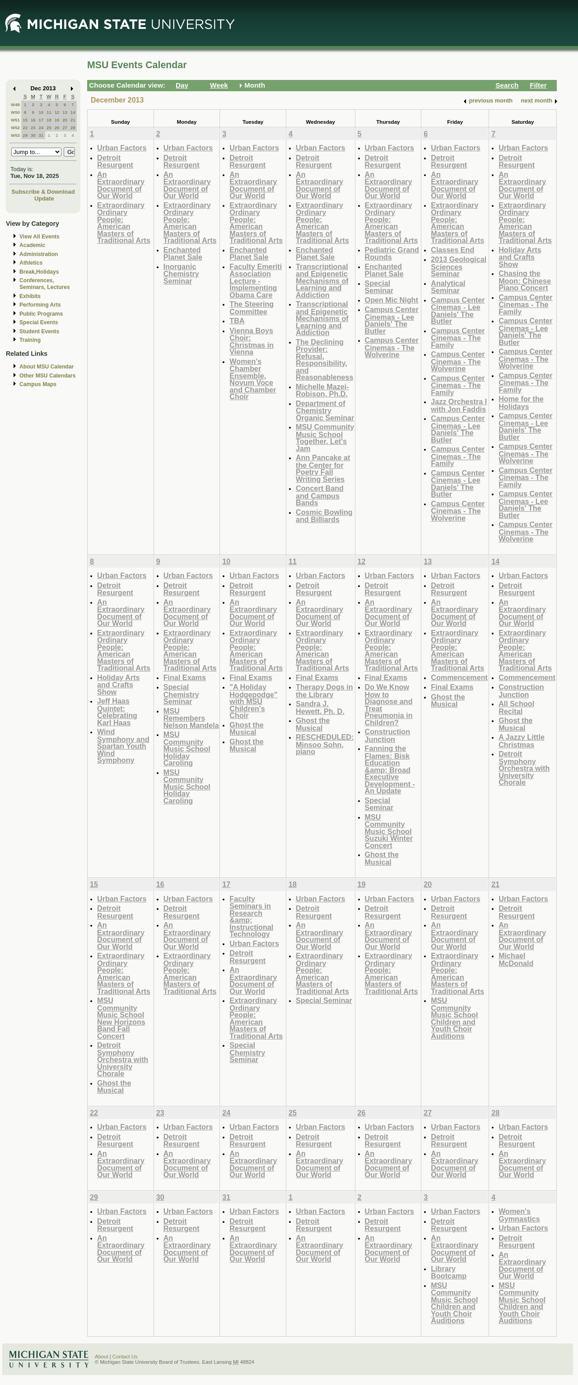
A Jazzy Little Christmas (522, 741)
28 (72, 127)
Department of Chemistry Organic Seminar (325, 410)
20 (64, 119)
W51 (15, 119)
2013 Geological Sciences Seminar (458, 266)
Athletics (30, 263)
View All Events (39, 236)
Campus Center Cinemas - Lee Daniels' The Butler (392, 320)
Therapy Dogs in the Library (324, 691)
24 (40, 127)
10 (40, 112)
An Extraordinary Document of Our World (120, 185)
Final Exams (184, 677)
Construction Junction (387, 735)
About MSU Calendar (46, 367)
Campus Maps (37, 384)
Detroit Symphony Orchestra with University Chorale (524, 768)
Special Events (38, 322)
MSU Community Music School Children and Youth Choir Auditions (454, 1018)
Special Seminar (379, 287)
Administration (38, 254)
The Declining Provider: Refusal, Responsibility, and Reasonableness (325, 360)
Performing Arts (40, 305)
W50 (15, 112)
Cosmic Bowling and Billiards (324, 516)
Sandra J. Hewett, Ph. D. (320, 707)
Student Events (39, 331)
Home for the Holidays (521, 402)
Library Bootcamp (448, 1272)
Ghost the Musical (246, 729)
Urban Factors (122, 148)
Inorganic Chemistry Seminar (181, 273)
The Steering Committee (251, 308)
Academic (32, 245)
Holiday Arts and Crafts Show (520, 257)
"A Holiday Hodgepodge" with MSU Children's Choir (253, 701)
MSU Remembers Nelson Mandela (191, 718)
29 (25, 135)
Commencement (459, 677)
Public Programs (41, 314)
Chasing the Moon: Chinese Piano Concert (525, 280)
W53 (15, 135)
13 (64, 112)
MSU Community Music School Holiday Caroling (186, 748)
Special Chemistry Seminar (181, 694)
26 (57, 127)
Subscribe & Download (43, 191)
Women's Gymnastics (519, 1215)
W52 (15, 127)
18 (49, 119)
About (101, 1356)
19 (57, 119)
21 (72, 119)
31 (40, 135)
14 (72, 112)
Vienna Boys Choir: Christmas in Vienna (251, 341)
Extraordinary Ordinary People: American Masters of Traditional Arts (123, 223)
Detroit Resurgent (115, 161)
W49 (15, 104)
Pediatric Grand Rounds (392, 253)
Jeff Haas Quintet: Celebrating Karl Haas (117, 712)
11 (49, 112)
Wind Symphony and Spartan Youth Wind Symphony (123, 745)
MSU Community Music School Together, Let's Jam (325, 437)
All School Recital (516, 707)
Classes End (452, 250)
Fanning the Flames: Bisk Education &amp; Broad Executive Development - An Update (390, 769)
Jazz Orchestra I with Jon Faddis (459, 405)
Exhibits (30, 296)
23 (33, 127)
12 (57, 112)
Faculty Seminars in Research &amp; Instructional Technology (251, 916)
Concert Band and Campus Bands (320, 495)
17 (40, 119)
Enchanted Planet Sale (182, 253)
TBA (236, 321)
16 (33, 119)
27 (64, 127)
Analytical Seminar (448, 287)
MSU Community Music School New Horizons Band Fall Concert (121, 1018)
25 (49, 127)
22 (25, 127)
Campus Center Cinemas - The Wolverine (392, 347)
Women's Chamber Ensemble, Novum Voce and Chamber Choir (252, 379)
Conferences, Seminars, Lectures (44, 283)
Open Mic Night (391, 300)
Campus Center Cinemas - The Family (458, 337)
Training (30, 340)
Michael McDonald (516, 959)
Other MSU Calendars (47, 376)
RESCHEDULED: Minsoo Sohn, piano (325, 744)
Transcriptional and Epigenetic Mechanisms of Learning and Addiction (322, 280)
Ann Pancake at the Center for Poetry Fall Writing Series (323, 468)
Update (44, 198)
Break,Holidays (39, 272)
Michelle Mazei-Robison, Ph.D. (322, 390)
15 (25, 119)
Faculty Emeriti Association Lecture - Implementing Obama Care (255, 280)
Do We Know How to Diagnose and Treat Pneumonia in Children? (389, 705)
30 (33, 135)
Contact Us (125, 1356)
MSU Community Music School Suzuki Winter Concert (389, 831)
